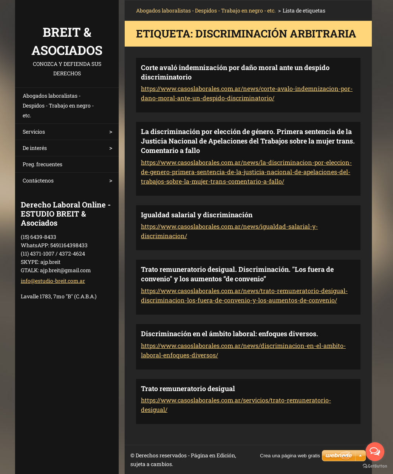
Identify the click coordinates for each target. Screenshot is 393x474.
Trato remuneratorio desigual (188, 388)
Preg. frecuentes (42, 164)
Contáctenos (38, 180)
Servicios (34, 131)
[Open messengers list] (374, 451)
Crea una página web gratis (290, 455)
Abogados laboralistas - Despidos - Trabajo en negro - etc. (58, 105)
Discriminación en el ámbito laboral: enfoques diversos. (229, 333)
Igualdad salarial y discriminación (196, 214)
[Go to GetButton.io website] (375, 466)
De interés (35, 147)
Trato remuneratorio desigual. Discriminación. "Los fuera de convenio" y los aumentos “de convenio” (237, 274)
